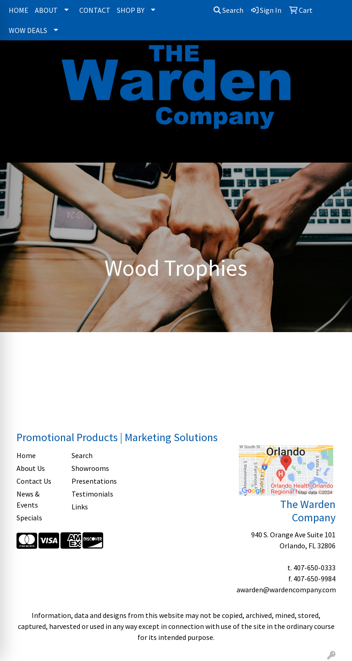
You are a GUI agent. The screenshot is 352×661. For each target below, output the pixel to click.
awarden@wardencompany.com (286, 589)
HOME (18, 10)
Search (228, 10)
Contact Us (33, 481)
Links (80, 506)
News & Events (27, 499)
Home (26, 455)
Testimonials (92, 493)
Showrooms (90, 468)
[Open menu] (333, 149)
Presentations (94, 481)
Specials (29, 517)
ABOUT (46, 10)
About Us (30, 468)
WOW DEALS (28, 30)
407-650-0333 (314, 567)
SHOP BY (130, 10)
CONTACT (94, 10)
